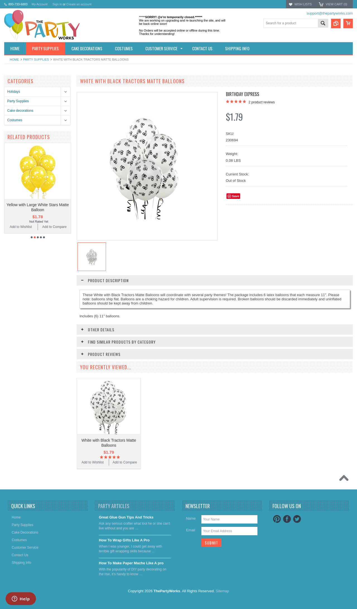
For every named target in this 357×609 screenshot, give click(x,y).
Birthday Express (242, 94)
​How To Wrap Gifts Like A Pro (124, 540)
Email (190, 530)
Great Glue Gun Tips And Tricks (126, 517)
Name (191, 518)
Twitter (297, 519)
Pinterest (277, 519)
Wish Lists (303, 4)
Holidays (13, 92)
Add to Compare (54, 227)
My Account (40, 4)
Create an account (78, 4)
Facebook (287, 519)
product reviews (262, 102)
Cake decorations (20, 111)
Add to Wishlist (21, 227)
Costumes (14, 120)
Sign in (57, 4)
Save (235, 196)
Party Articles (113, 506)
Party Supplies (36, 59)
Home (14, 59)
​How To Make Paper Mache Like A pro (131, 563)
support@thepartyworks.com (330, 13)
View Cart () (336, 4)
